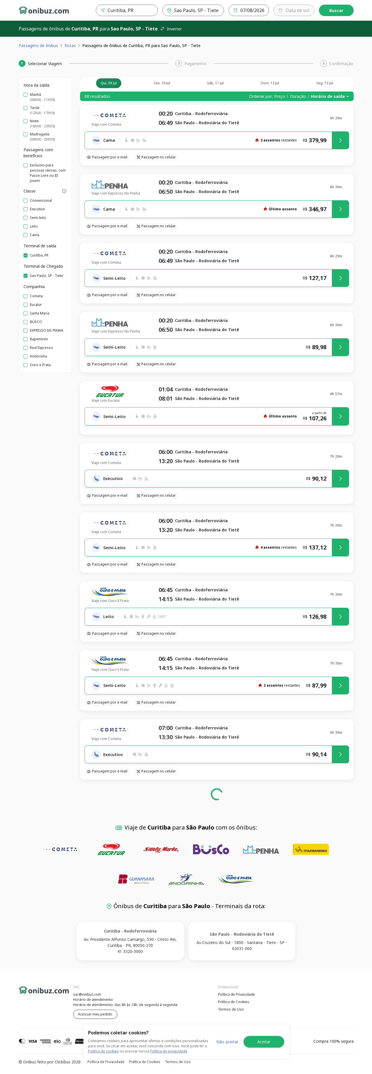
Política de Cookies (233, 1001)
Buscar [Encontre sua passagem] (336, 10)
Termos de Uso (231, 1009)
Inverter (171, 29)
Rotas (70, 45)
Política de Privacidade (236, 994)
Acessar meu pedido (95, 1014)
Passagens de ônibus (38, 45)
